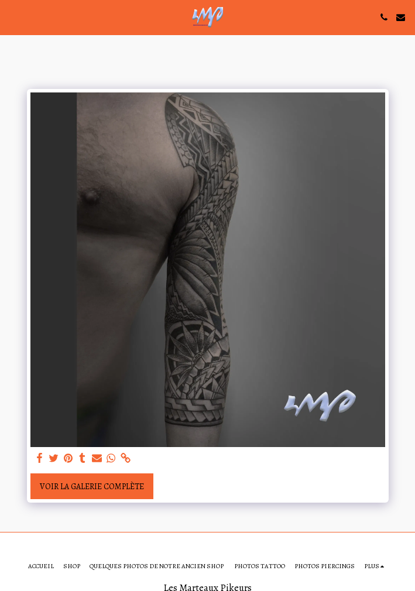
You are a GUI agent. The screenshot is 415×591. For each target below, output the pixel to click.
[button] (13, 17)
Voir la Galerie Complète (92, 486)
